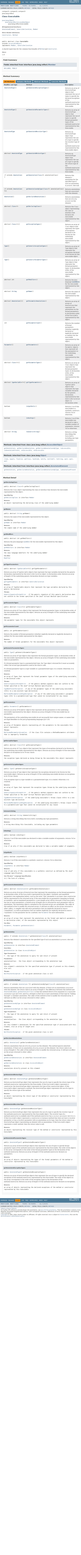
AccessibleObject (15, 43)
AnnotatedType (9, 88)
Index (41, 2)
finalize (19, 459)
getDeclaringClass (33, 206)
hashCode (36, 459)
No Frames (32, 5)
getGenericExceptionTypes (36, 246)
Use (22, 2)
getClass (27, 459)
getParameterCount (33, 323)
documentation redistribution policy (12, 1216)
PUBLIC (14, 68)
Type (6, 246)
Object (43, 455)
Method (27, 8)
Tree (26, 2)
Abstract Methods (41, 81)
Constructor (6, 35)
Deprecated (34, 2)
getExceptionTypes (33, 224)
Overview (4, 2)
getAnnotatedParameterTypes (36, 109)
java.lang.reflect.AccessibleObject (17, 22)
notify (43, 459)
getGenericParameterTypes (36, 260)
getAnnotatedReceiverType (36, 131)
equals (12, 459)
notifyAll (51, 459)
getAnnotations (9, 448)
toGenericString (32, 432)
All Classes (44, 5)
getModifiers (31, 279)
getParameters (31, 345)
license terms (64, 1214)
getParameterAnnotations (35, 301)
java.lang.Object (8, 20)
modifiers (76, 282)
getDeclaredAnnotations (35, 196)
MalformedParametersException (15, 732)
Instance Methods (24, 81)
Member (35, 29)
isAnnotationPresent (12, 450)
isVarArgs (30, 418)
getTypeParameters (33, 382)
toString (59, 459)
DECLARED (7, 68)
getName (29, 291)
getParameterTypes (33, 362)
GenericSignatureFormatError (15, 594)
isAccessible (65, 448)
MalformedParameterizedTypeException (18, 694)
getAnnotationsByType (34, 189)
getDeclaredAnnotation (25, 448)
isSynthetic (30, 406)
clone (6, 459)
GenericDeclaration (24, 29)
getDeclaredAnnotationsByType (47, 448)
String (14, 291)
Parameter (8, 345)
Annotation (17, 175)
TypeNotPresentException (13, 689)
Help (45, 2)
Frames (24, 5)
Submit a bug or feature (8, 1208)
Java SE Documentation (48, 1210)
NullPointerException (12, 973)
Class (40, 175)
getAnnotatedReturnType (35, 153)
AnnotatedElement (8, 29)
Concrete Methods (58, 81)
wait (66, 459)
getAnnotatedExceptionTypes (36, 88)
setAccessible (26, 450)
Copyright (4, 1214)
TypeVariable (16, 382)
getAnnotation (31, 175)
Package (11, 2)
